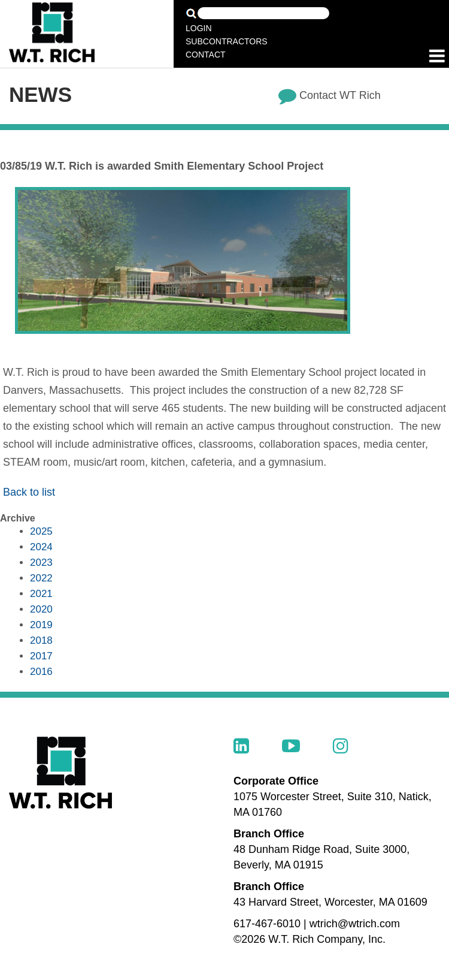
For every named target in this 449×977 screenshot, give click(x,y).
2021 (41, 593)
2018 (41, 640)
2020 (41, 609)
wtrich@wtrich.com (355, 924)
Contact (206, 54)
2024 (41, 547)
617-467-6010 (267, 924)
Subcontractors (227, 41)
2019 (41, 625)
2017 (41, 656)
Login (199, 28)
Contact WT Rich (340, 95)
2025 (41, 531)
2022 (41, 578)
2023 (41, 562)
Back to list (29, 492)
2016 (41, 671)
